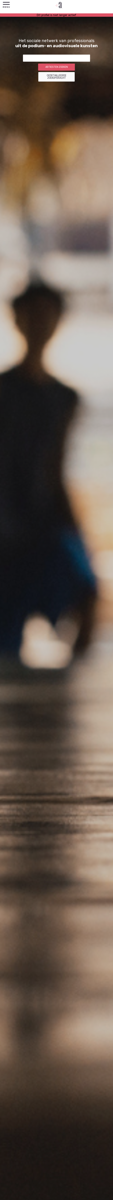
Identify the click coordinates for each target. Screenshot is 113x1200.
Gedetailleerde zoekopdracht (56, 76)
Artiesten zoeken (56, 67)
